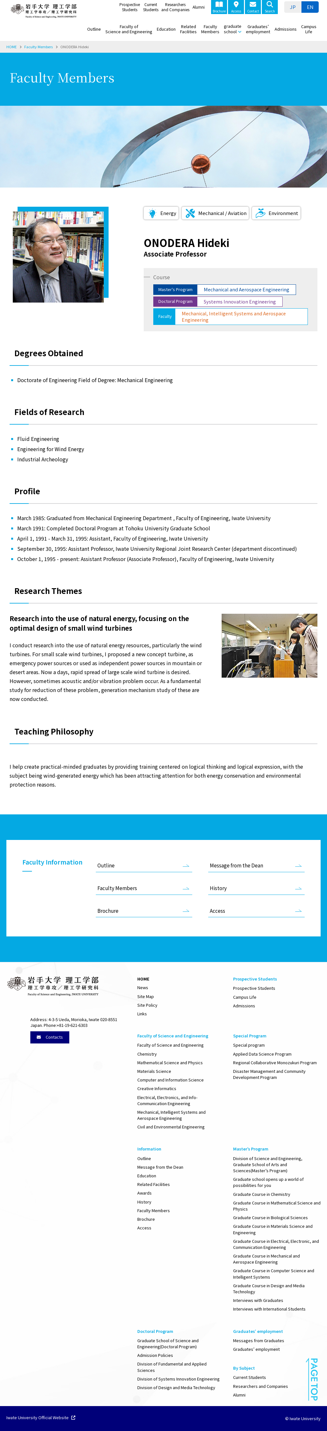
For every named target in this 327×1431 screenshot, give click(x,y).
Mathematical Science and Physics (170, 1062)
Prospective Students (129, 7)
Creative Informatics (156, 1088)
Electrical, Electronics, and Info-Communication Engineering (167, 1100)
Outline (94, 29)
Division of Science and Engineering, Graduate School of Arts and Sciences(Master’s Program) (267, 1164)
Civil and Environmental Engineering (171, 1127)
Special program (249, 1045)
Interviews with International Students (269, 1309)
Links (142, 1014)
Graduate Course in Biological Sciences (270, 1217)
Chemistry (147, 1054)
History (218, 887)
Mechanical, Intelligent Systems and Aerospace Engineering (171, 1115)
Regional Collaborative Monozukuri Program (275, 1062)
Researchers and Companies (175, 7)
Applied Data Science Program (262, 1054)
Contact (253, 7)
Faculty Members (210, 29)
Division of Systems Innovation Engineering (178, 1379)
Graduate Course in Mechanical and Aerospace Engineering (266, 1259)
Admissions (286, 29)
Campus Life (308, 29)
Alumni (199, 7)
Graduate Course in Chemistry (261, 1194)
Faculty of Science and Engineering (128, 29)
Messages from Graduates (258, 1340)
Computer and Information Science (170, 1080)
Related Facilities (188, 29)
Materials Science (154, 1071)
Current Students (150, 7)
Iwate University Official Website (40, 1418)
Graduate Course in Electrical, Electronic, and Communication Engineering (276, 1244)
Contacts (50, 1037)
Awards (144, 1193)
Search (270, 7)
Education (166, 29)
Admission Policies (155, 1355)
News (142, 987)
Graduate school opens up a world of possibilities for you (268, 1182)
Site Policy (147, 1005)
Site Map (145, 996)
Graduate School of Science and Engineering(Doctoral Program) (168, 1343)
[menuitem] (292, 7)
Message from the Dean (236, 865)
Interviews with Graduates (258, 1300)
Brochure (219, 7)
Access (236, 7)
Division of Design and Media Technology (176, 1387)
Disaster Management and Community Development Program (269, 1074)
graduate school (232, 29)
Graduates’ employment (258, 29)
